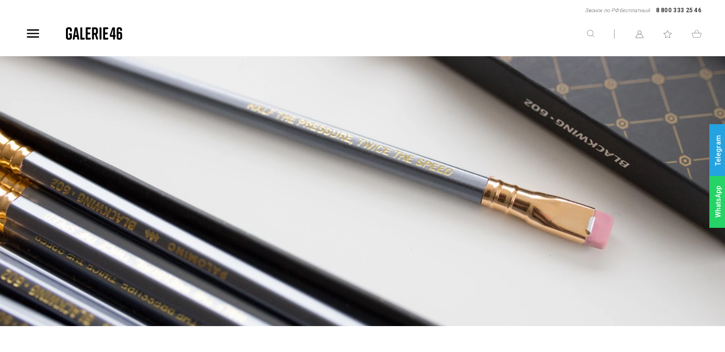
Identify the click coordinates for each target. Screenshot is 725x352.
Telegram (718, 150)
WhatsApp (718, 202)
